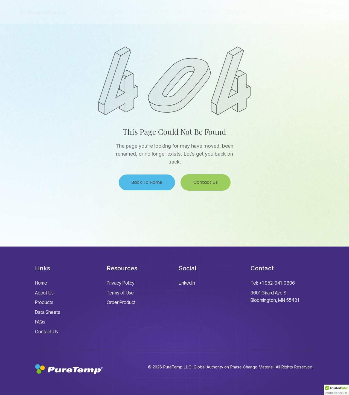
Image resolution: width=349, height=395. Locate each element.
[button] (336, 390)
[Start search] (327, 11)
